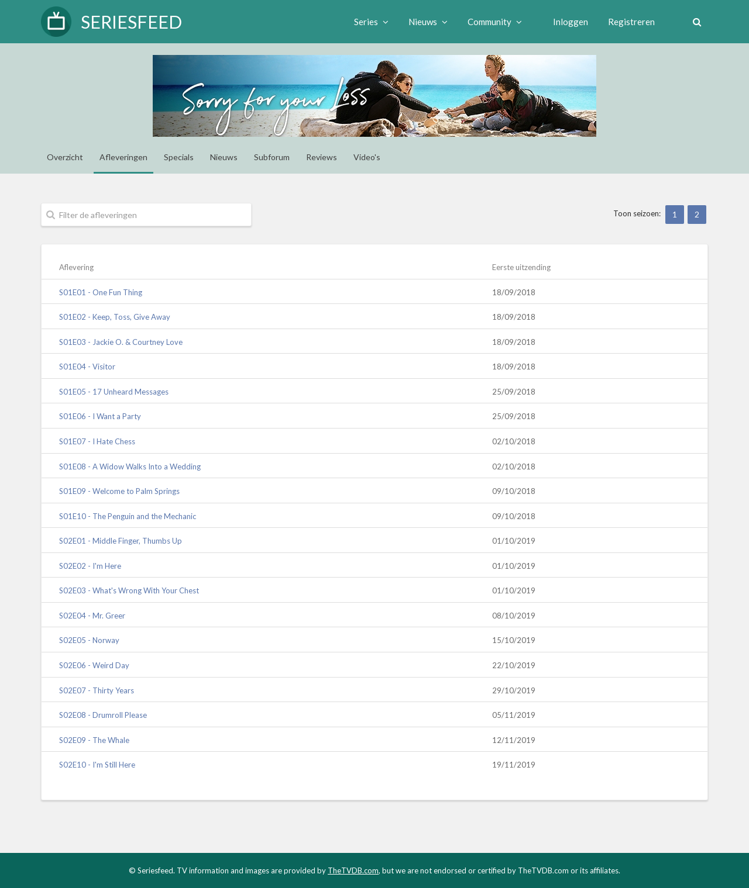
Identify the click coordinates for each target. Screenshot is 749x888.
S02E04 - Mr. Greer (92, 615)
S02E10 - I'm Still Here (97, 764)
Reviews (321, 157)
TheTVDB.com (353, 870)
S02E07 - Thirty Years (96, 690)
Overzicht (65, 157)
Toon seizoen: (637, 213)
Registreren (627, 21)
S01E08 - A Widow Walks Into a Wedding (130, 466)
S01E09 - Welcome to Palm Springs (119, 491)
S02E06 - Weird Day (94, 665)
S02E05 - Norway (89, 640)
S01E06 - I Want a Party (100, 416)
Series (368, 21)
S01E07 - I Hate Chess (97, 441)
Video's (366, 157)
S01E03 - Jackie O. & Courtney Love (121, 342)
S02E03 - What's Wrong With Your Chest (129, 590)
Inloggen (567, 21)
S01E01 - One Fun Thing (100, 292)
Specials (179, 157)
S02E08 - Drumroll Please (103, 715)
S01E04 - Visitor (87, 366)
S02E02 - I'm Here (90, 566)
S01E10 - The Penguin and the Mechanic (127, 516)
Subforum (272, 157)
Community (491, 21)
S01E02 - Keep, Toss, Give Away (114, 317)
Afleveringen (123, 157)
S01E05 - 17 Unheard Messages (114, 391)
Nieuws (424, 21)
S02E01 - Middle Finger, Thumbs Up (120, 540)
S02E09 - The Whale (94, 740)
